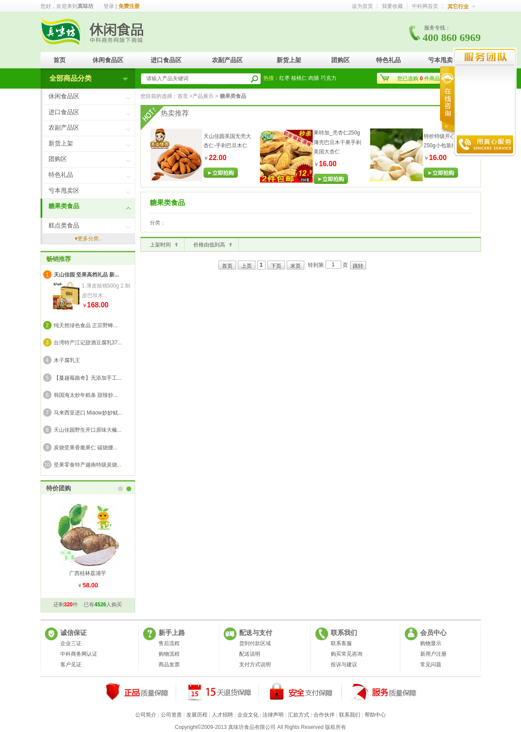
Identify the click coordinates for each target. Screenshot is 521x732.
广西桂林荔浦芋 (87, 573)
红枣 (284, 78)
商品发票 (169, 664)
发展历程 (196, 715)
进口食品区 (166, 59)
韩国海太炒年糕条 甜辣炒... (86, 395)
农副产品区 (227, 59)
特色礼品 (388, 59)
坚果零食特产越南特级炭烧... (88, 465)
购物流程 (169, 654)
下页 (276, 266)
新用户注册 (433, 654)
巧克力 (328, 78)
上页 (246, 266)
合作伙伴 (324, 715)
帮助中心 (375, 715)
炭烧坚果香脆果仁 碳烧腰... (86, 447)
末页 (295, 266)
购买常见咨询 (346, 654)
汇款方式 (298, 715)
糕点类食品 (63, 225)
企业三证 (70, 643)
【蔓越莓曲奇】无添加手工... (88, 378)
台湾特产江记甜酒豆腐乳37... (88, 343)
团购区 (340, 59)
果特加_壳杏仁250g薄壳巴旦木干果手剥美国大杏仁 (337, 142)
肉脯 (313, 78)
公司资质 (171, 715)
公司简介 (145, 715)
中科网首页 (425, 6)
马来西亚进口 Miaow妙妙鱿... (88, 413)
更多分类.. (90, 238)
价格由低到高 (209, 245)
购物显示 (430, 643)
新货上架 (289, 59)
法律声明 (273, 715)
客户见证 (70, 664)
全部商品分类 (70, 78)
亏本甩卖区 (443, 59)
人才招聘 (222, 715)
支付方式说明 (255, 664)
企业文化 (248, 715)
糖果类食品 (63, 205)
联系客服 (341, 643)
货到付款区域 (255, 643)
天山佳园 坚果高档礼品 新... (86, 275)
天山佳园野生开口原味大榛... (88, 430)
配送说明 (249, 654)
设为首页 (362, 6)
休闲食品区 (107, 59)
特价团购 (58, 488)
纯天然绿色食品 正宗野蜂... (86, 325)
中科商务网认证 (78, 654)
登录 (108, 6)
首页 (59, 59)
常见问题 (430, 664)
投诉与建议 (344, 664)
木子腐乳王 (67, 360)
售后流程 (169, 643)
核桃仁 (299, 78)
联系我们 (349, 715)
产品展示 (203, 96)
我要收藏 (392, 6)
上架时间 (160, 245)
